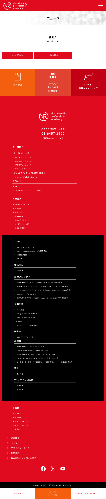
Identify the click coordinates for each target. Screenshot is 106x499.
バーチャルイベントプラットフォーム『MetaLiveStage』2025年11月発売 (44, 290)
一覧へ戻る (53, 55)
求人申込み (21, 374)
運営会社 (15, 437)
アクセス (18, 414)
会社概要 (20, 386)
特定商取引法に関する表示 (23, 458)
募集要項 (18, 209)
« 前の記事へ (17, 55)
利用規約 (15, 453)
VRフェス (18, 186)
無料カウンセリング (22, 220)
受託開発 (20, 270)
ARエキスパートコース (23, 157)
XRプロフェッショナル (23, 165)
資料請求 (18, 417)
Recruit (15, 442)
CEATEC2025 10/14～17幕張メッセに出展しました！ (37, 350)
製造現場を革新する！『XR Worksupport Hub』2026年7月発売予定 (42, 298)
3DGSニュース (22, 259)
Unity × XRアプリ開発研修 (27, 314)
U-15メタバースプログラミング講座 (28, 190)
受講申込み (19, 216)
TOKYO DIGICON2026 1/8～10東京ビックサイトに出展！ (38, 358)
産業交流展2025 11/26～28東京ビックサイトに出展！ (37, 354)
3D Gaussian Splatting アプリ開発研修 (32, 251)
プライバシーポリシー (21, 448)
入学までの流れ (20, 212)
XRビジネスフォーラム (25, 337)
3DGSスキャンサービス (25, 247)
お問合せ (18, 429)
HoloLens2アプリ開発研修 (27, 325)
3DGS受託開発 (22, 255)
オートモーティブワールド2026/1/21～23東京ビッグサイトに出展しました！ (45, 362)
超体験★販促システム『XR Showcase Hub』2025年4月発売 (39, 282)
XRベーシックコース (22, 169)
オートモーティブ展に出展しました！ (30, 346)
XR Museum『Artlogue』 (26, 294)
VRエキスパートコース (23, 161)
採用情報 (20, 389)
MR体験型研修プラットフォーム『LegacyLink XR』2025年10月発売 (42, 286)
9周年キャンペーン (22, 205)
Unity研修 (20, 310)
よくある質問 (20, 228)
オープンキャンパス (22, 224)
